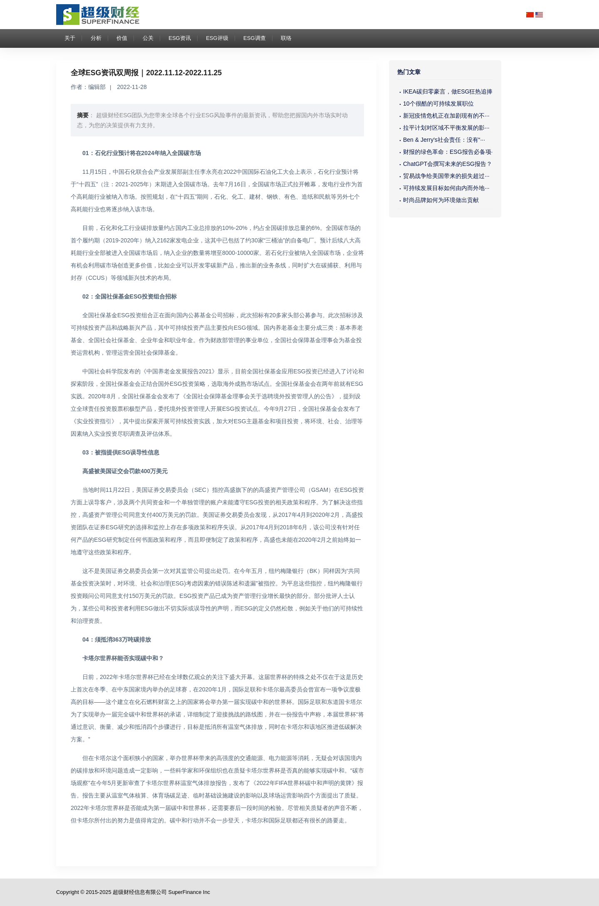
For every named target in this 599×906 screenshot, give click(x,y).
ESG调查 (254, 38)
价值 (121, 38)
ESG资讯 (179, 38)
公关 (148, 38)
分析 (96, 38)
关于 (69, 38)
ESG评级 (217, 38)
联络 (286, 38)
